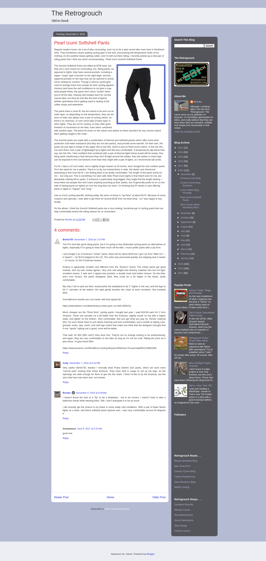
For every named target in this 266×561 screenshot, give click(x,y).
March (184, 249)
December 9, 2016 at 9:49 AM (91, 392)
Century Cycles (182, 530)
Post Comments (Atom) (117, 509)
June (183, 235)
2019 (181, 156)
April (183, 244)
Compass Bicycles (183, 504)
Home (110, 497)
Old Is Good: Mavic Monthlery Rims (190, 206)
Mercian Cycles (182, 509)
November (186, 213)
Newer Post (61, 497)
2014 (181, 268)
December (186, 174)
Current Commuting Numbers (190, 184)
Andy (66, 363)
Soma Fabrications (184, 520)
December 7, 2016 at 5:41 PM (85, 363)
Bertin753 (68, 239)
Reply (66, 352)
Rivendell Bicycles (183, 515)
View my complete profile (187, 131)
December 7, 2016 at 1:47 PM (89, 239)
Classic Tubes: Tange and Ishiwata (200, 291)
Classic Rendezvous (184, 476)
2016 (181, 170)
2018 (181, 161)
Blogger (150, 554)
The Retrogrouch (76, 13)
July (183, 231)
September (187, 222)
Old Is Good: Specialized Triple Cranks (201, 314)
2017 (181, 165)
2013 (181, 273)
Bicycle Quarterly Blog (185, 460)
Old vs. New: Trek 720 (200, 385)
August (185, 226)
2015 (181, 264)
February (186, 253)
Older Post (159, 497)
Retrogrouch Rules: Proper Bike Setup (199, 339)
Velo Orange (180, 525)
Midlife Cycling (181, 487)
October (185, 217)
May (183, 240)
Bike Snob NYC (182, 466)
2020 (181, 152)
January (185, 258)
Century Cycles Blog (184, 471)
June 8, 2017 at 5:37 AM (89, 428)
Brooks (67, 392)
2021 (181, 147)
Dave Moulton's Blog (184, 482)
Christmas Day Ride (190, 178)
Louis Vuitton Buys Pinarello (189, 191)
